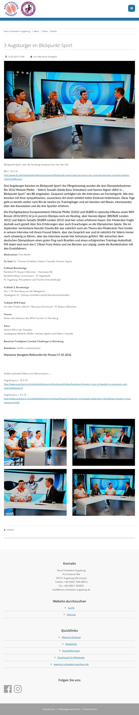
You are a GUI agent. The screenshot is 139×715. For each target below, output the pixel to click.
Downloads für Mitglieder (71, 657)
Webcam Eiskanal (71, 637)
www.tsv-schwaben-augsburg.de (71, 664)
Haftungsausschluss (69, 709)
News (36, 31)
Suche (71, 607)
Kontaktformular (71, 650)
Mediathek (71, 644)
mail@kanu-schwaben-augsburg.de (71, 589)
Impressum (49, 709)
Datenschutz (90, 709)
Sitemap (71, 614)
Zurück (10, 529)
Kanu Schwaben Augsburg (17, 31)
